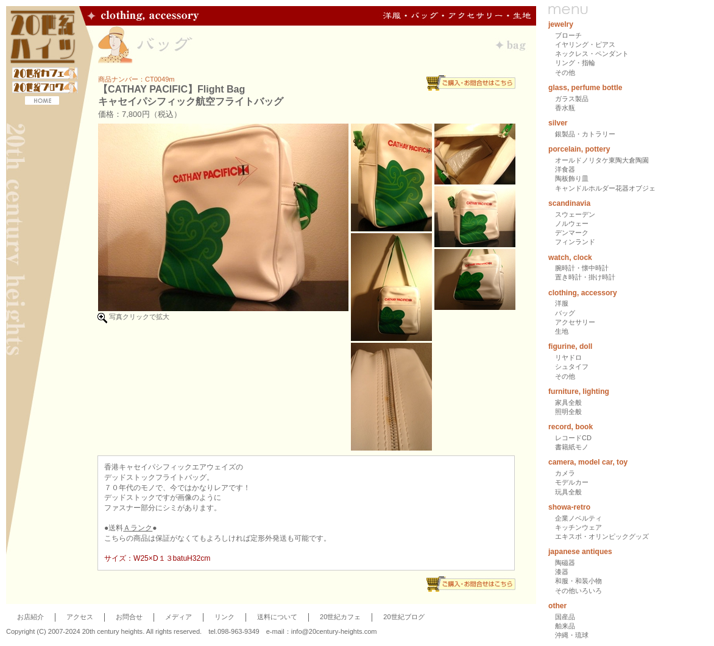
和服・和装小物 (578, 581)
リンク (224, 616)
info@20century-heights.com (334, 631)
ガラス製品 (572, 98)
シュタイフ (572, 366)
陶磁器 (565, 562)
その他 (565, 72)
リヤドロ (568, 357)
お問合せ (129, 616)
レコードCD (573, 437)
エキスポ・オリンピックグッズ (602, 536)
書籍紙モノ (572, 447)
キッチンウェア (578, 527)
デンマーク (572, 232)
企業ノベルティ (578, 518)
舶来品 (565, 626)
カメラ (565, 473)
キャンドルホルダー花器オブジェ (605, 188)
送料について (277, 616)
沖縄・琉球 (572, 635)
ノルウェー (572, 223)
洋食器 (565, 169)
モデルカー (572, 482)
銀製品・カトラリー (585, 134)
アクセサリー (575, 322)
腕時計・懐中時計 (582, 268)
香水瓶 (565, 107)
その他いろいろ (578, 590)
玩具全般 (568, 492)
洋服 (561, 303)
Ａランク (137, 528)
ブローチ (568, 35)
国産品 (565, 616)
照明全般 (568, 411)
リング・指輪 (575, 62)
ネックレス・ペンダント (592, 53)
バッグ (565, 313)
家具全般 (568, 402)
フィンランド (575, 241)
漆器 (561, 571)
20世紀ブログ (403, 616)
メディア (178, 616)
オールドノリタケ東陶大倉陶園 (602, 160)
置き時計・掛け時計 (585, 277)
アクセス (79, 616)
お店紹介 (30, 616)
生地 (561, 331)
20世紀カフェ (340, 616)
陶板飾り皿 (572, 178)
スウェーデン (575, 214)
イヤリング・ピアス (585, 44)
